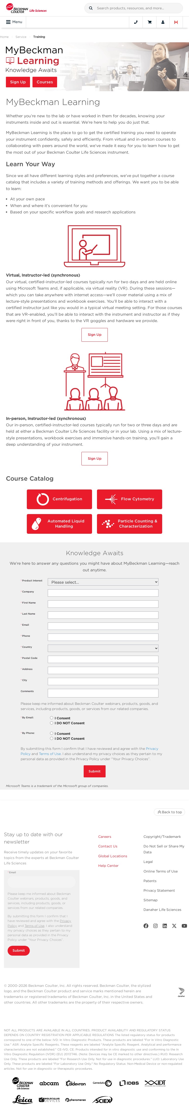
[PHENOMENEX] (76, 1100)
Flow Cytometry (129, 499)
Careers (104, 837)
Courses (45, 82)
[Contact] (135, 22)
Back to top (169, 812)
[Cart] (149, 22)
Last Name (28, 614)
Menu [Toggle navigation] (14, 22)
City (24, 680)
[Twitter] (174, 927)
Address (26, 669)
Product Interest (31, 580)
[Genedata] (102, 1084)
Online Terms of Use (160, 871)
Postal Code (29, 658)
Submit (95, 771)
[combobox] (134, 8)
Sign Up (18, 82)
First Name (28, 603)
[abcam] (49, 1084)
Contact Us (107, 846)
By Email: (27, 717)
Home (4, 37)
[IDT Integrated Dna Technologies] (155, 1084)
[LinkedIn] (165, 927)
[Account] (163, 22)
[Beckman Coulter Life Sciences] (26, 8)
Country (26, 647)
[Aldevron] (76, 1084)
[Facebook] (145, 927)
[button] (90, 8)
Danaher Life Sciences (162, 910)
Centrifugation (59, 499)
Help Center (108, 866)
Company (27, 591)
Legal (148, 862)
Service (21, 37)
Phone (25, 636)
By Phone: (28, 733)
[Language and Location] (176, 22)
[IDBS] (129, 1084)
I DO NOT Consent (69, 723)
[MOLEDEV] (49, 1101)
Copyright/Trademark (162, 837)
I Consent (62, 718)
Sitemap (150, 900)
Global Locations (112, 856)
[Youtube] (184, 927)
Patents (150, 881)
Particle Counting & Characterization (129, 524)
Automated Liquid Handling (58, 524)
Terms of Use (50, 754)
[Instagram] (155, 927)
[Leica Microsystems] (22, 1101)
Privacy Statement (159, 890)
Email (25, 625)
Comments (27, 691)
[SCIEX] (102, 1100)
